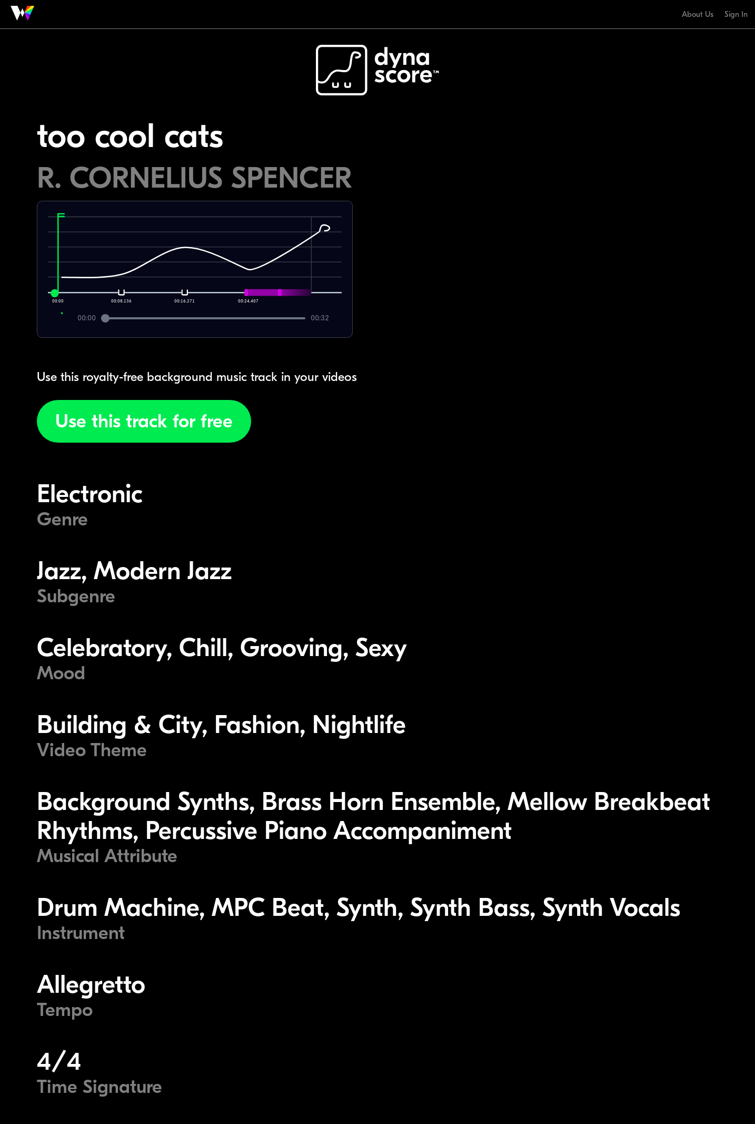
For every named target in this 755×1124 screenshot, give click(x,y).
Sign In (736, 14)
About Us (697, 14)
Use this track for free (144, 421)
